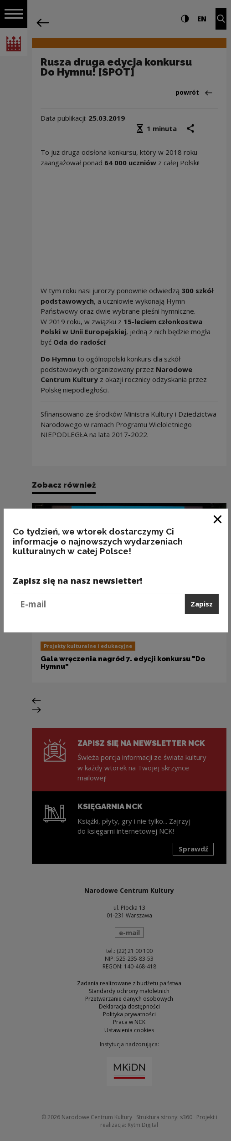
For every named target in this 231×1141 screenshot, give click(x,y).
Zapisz (201, 603)
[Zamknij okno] (218, 519)
